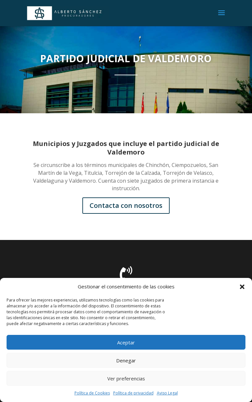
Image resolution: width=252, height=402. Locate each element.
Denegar (126, 360)
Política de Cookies (92, 393)
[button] (242, 286)
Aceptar (126, 342)
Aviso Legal (167, 393)
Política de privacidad (133, 393)
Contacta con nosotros (126, 205)
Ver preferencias (126, 378)
